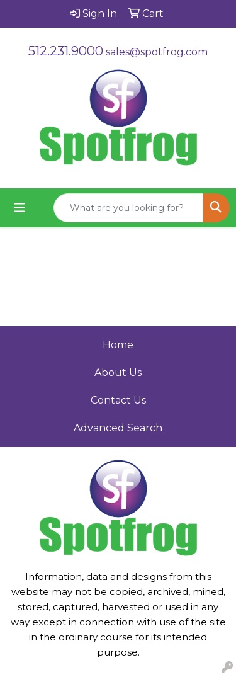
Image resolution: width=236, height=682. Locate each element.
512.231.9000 (65, 51)
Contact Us (118, 400)
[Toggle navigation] (19, 208)
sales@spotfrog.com (157, 52)
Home (118, 345)
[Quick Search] (128, 207)
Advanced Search (118, 428)
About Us (118, 372)
